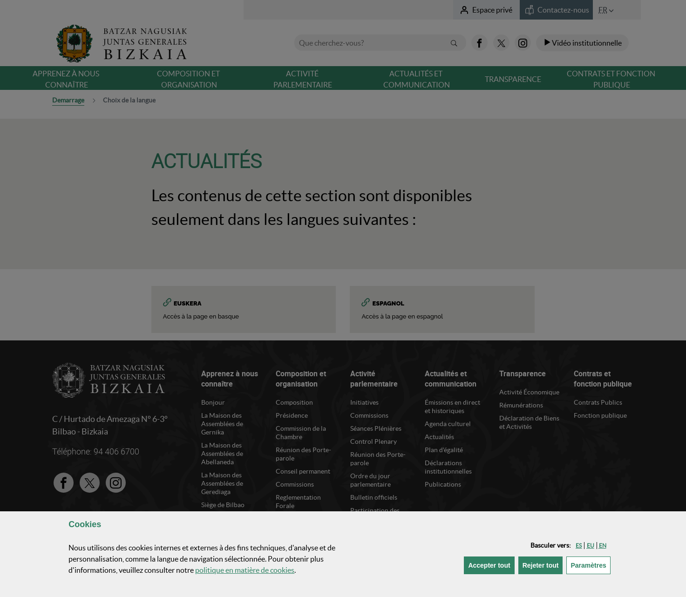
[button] (579, 546)
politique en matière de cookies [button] (244, 570)
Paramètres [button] (590, 564)
